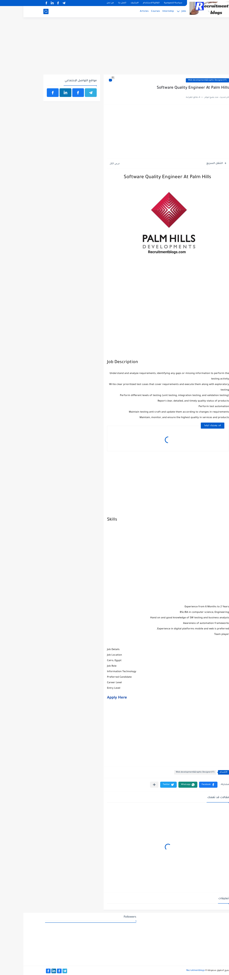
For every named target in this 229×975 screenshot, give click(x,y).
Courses (132, 11)
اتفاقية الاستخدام (128, 3)
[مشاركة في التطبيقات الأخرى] (131, 785)
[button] (185, 785)
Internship (144, 11)
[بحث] (22, 11)
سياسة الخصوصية (150, 3)
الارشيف (111, 3)
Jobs (160, 11)
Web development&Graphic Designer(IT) (184, 80)
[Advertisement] (114, 48)
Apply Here (94, 698)
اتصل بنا (99, 3)
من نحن (86, 3)
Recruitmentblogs (172, 970)
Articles (120, 11)
